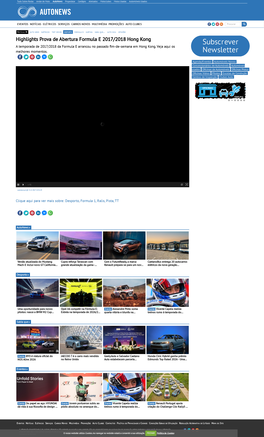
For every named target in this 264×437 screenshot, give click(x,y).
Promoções (116, 24)
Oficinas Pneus (240, 69)
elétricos (45, 31)
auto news (34, 31)
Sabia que (23, 321)
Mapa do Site (217, 423)
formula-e (79, 31)
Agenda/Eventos (202, 61)
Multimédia (99, 24)
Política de (165, 433)
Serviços (64, 24)
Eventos (22, 24)
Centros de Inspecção (205, 77)
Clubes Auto (226, 77)
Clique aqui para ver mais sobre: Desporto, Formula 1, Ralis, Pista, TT (67, 200)
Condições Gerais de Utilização (163, 423)
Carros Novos (80, 24)
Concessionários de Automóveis (211, 65)
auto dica (111, 31)
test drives (57, 31)
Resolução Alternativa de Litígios (194, 423)
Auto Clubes (134, 24)
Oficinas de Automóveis (215, 69)
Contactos (110, 423)
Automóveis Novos (225, 61)
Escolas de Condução (235, 73)
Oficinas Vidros (201, 73)
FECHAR (151, 433)
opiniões (122, 31)
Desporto (23, 274)
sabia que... (100, 31)
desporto (68, 31)
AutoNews (23, 227)
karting (89, 31)
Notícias (35, 24)
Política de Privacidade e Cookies (132, 423)
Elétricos (49, 24)
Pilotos (216, 73)
